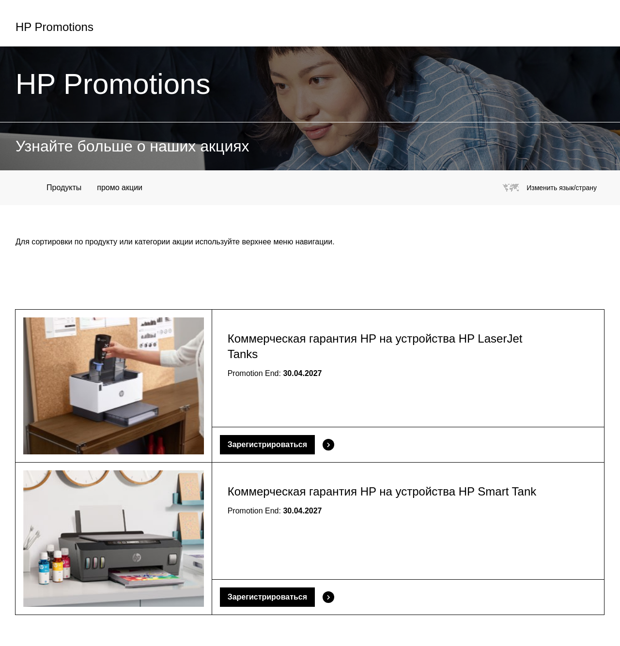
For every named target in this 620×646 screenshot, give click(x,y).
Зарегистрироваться (267, 444)
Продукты (63, 187)
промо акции (119, 187)
